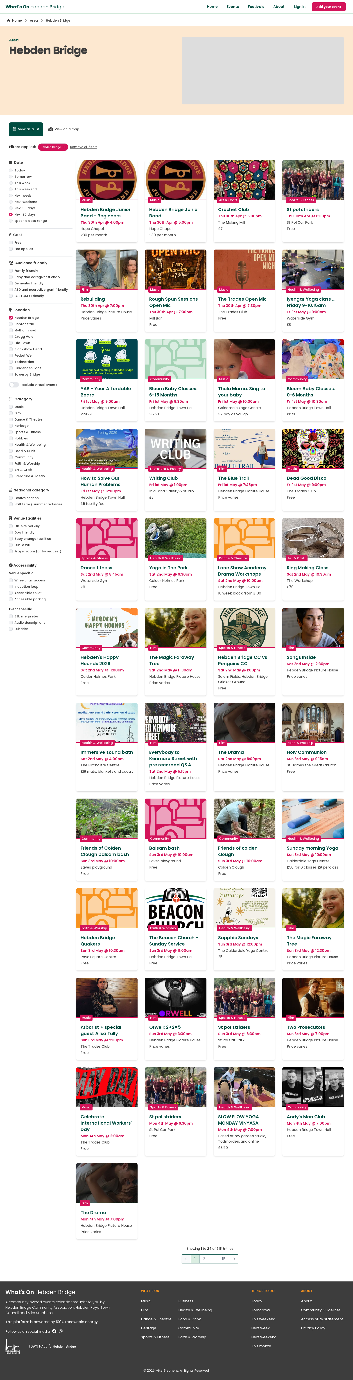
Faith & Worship (27, 463)
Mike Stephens (40, 1312)
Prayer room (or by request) (37, 551)
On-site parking (27, 526)
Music (19, 407)
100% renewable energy (77, 1321)
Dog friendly (24, 532)
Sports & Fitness (27, 432)
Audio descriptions (29, 622)
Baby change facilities (32, 538)
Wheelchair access (30, 580)
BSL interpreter (26, 616)
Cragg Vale (23, 336)
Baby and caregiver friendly (37, 277)
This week (22, 183)
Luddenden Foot (27, 368)
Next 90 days (25, 214)
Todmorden (24, 362)
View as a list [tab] (26, 129)
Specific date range (30, 220)
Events (233, 6)
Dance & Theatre (28, 419)
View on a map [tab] (63, 129)
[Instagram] (60, 1331)
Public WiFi (22, 545)
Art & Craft (23, 470)
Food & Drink (24, 451)
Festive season (26, 498)
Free (17, 242)
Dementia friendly (28, 283)
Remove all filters (83, 147)
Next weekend (25, 202)
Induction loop (26, 586)
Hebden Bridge (53, 147)
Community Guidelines (321, 1310)
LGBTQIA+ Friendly (29, 296)
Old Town (22, 343)
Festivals (256, 6)
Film (17, 413)
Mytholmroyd (25, 330)
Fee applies (23, 249)
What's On (40, 1292)
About (279, 6)
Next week (22, 195)
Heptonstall (24, 324)
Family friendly (26, 270)
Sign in (299, 6)
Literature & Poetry (29, 476)
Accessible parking (30, 599)
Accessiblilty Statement (322, 1319)
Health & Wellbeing (30, 444)
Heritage (21, 425)
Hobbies (21, 438)
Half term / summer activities (38, 504)
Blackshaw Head (28, 349)
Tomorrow (23, 176)
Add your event (328, 7)
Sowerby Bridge (27, 374)
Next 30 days (25, 208)
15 (223, 1258)
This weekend (25, 189)
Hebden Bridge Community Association (39, 1307)
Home (212, 6)
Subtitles (21, 629)
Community (23, 457)
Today (19, 170)
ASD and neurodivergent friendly (41, 289)
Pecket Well (23, 355)
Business (185, 1301)
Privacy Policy (313, 1328)
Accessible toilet (28, 593)
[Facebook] (53, 1331)
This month (261, 1346)
